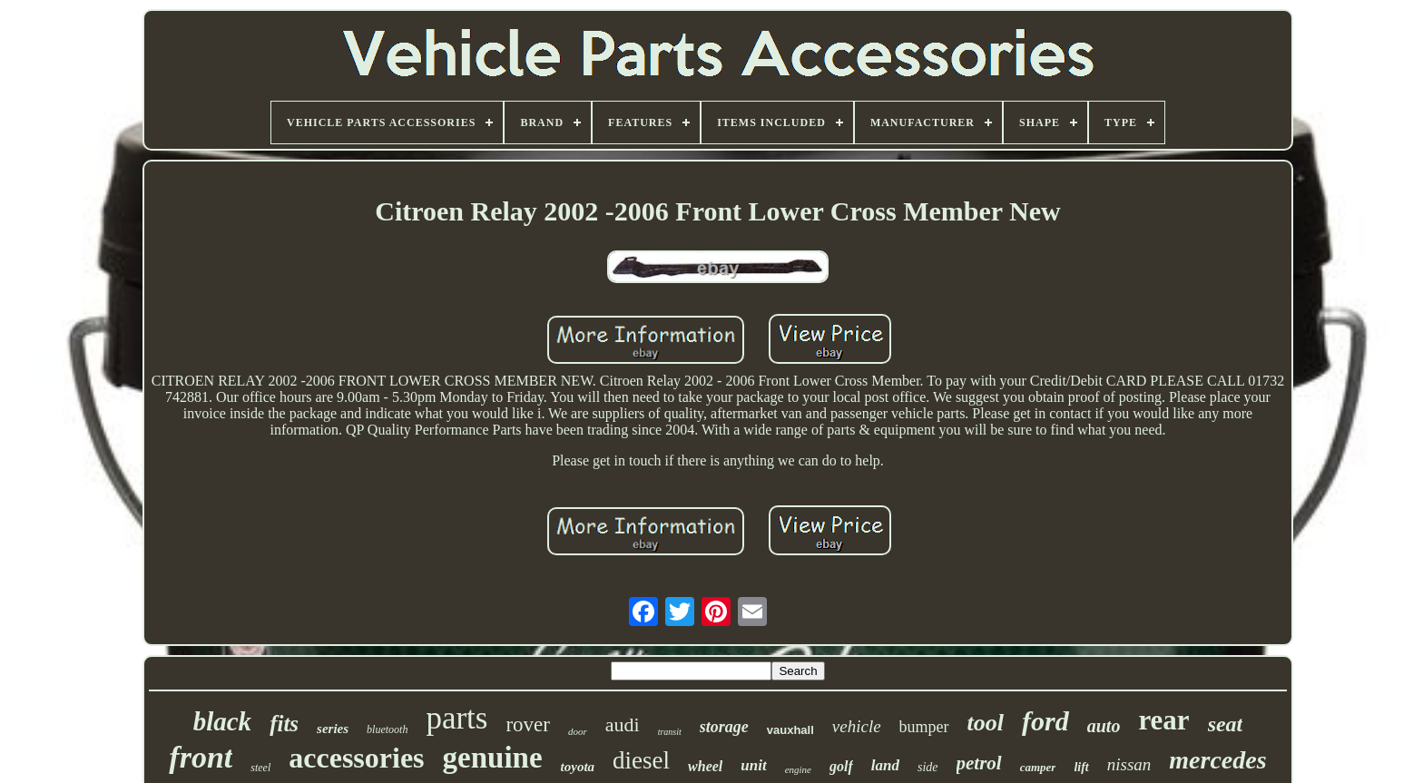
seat (1225, 724)
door (577, 731)
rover (527, 724)
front (200, 757)
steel (260, 767)
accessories (356, 757)
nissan (1129, 764)
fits (284, 723)
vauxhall (790, 730)
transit (670, 732)
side (928, 767)
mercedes (1217, 760)
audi (622, 724)
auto (1104, 726)
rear (1163, 720)
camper (1038, 767)
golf (841, 766)
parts (456, 718)
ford (1045, 721)
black (222, 721)
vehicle (856, 726)
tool (985, 723)
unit (753, 765)
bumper (924, 727)
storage (724, 727)
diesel (641, 760)
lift (1081, 767)
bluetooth (387, 729)
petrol (979, 763)
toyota (578, 766)
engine (798, 769)
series (332, 728)
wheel (705, 766)
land (885, 765)
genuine (493, 757)
